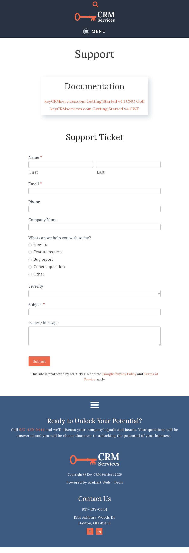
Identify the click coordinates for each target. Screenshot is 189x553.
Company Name (43, 219)
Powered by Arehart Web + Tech (94, 482)
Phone (34, 201)
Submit (39, 361)
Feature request (45, 251)
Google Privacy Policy (119, 374)
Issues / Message (43, 322)
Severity (35, 286)
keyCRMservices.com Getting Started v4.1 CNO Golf (94, 101)
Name (35, 157)
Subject (36, 304)
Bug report (40, 259)
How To (37, 244)
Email (35, 184)
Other (36, 274)
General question (46, 266)
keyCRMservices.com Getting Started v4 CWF (94, 108)
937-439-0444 (32, 429)
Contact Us (94, 499)
